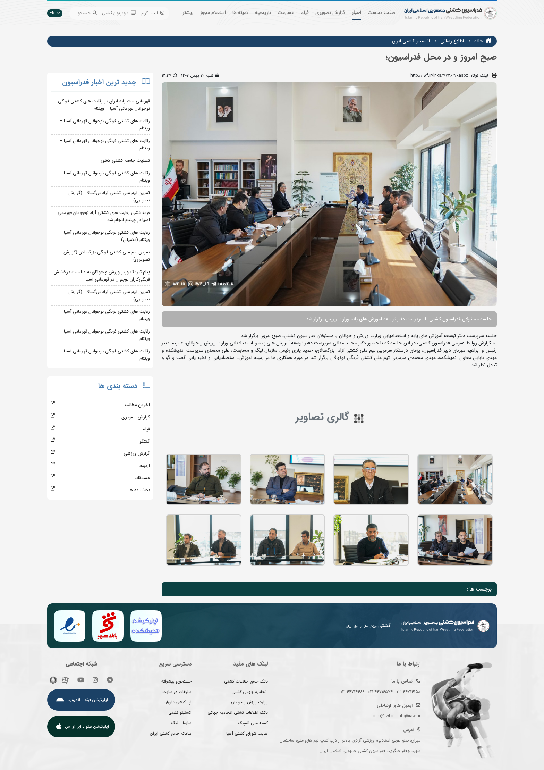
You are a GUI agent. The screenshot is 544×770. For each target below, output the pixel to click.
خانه (478, 41)
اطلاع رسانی (452, 41)
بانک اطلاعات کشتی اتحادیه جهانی (237, 712)
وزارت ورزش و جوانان (249, 702)
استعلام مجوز (213, 12)
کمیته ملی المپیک (253, 723)
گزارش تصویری (330, 12)
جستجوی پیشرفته (176, 681)
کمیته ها (240, 12)
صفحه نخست (382, 12)
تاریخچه (263, 12)
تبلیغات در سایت (177, 691)
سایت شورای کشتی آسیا (247, 733)
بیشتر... (186, 12)
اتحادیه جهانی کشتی (249, 691)
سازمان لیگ (181, 723)
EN (55, 13)
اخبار (356, 12)
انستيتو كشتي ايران (411, 41)
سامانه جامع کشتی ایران (171, 733)
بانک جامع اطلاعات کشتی (246, 681)
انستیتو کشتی (180, 712)
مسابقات (286, 12)
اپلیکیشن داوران (178, 702)
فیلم (305, 12)
